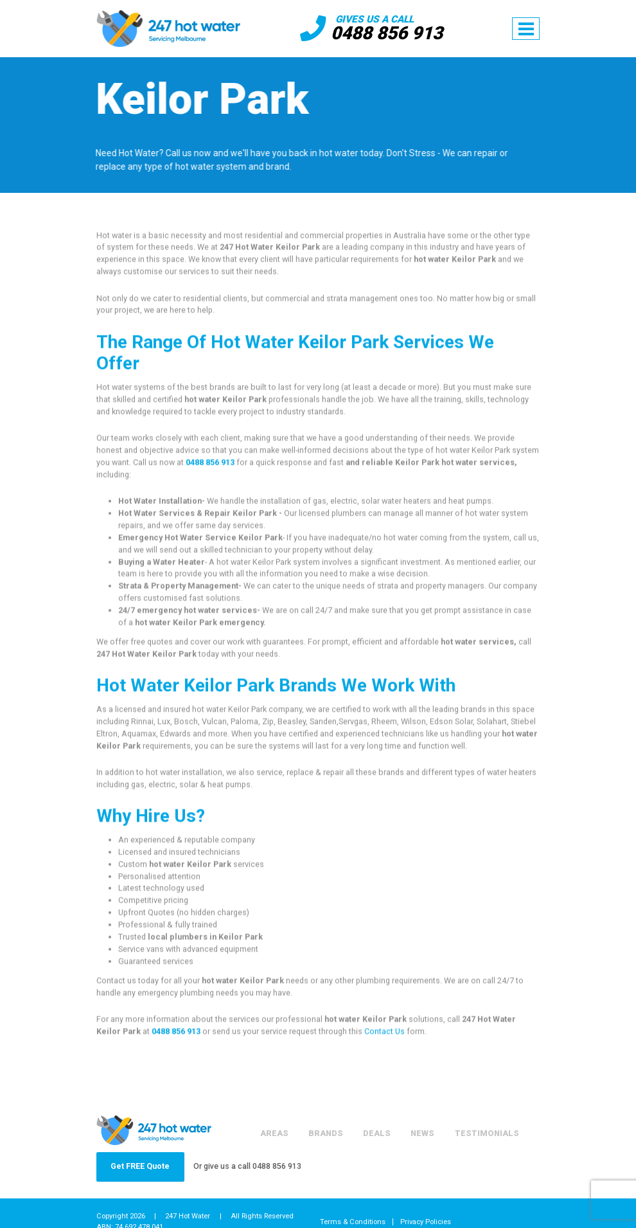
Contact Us (384, 1035)
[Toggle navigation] (526, 29)
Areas (274, 1133)
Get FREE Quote (140, 1166)
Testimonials (487, 1133)
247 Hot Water (187, 1216)
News (422, 1133)
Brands (325, 1133)
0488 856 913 (387, 33)
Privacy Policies (425, 1221)
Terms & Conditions (352, 1221)
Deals (377, 1133)
